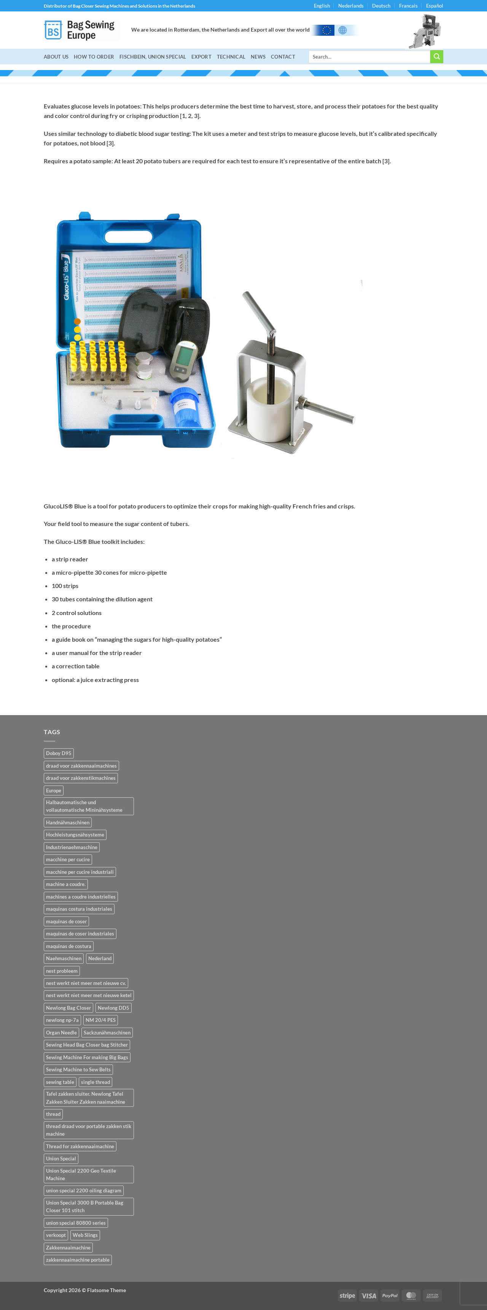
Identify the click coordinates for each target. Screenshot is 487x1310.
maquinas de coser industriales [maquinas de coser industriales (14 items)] (80, 934)
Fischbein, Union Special (152, 57)
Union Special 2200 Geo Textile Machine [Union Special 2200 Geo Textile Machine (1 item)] (81, 1174)
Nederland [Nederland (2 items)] (99, 958)
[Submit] (436, 56)
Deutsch (381, 6)
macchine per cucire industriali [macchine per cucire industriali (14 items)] (80, 872)
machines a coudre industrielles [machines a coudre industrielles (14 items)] (81, 897)
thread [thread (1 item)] (53, 1114)
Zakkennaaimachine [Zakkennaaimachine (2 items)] (68, 1248)
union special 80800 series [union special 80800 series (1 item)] (76, 1223)
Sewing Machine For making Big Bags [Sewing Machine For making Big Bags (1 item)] (87, 1057)
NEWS (258, 57)
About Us (56, 57)
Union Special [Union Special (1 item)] (61, 1158)
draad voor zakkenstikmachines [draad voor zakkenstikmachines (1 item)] (81, 778)
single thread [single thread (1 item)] (95, 1082)
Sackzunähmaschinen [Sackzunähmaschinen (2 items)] (107, 1033)
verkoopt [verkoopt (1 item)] (56, 1235)
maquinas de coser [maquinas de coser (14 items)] (66, 921)
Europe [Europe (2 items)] (53, 790)
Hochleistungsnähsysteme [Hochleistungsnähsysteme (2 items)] (75, 835)
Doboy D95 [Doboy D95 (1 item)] (59, 753)
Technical (231, 57)
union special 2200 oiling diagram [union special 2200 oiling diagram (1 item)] (83, 1190)
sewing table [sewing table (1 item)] (60, 1082)
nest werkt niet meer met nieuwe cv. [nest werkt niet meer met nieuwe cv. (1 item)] (86, 983)
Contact (283, 57)
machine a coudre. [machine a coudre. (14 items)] (66, 884)
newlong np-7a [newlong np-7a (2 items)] (62, 1020)
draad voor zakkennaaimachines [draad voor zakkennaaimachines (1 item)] (81, 766)
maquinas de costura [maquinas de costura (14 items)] (68, 946)
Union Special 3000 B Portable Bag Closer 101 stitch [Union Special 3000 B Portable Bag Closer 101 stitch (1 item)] (84, 1206)
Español (434, 6)
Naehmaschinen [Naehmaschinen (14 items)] (63, 958)
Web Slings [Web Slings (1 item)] (85, 1235)
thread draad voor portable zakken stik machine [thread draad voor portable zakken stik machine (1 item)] (88, 1130)
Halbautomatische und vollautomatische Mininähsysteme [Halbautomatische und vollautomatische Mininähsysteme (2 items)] (84, 806)
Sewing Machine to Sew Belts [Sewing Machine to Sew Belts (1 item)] (78, 1069)
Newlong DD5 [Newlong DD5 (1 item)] (113, 1008)
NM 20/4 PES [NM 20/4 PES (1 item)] (101, 1020)
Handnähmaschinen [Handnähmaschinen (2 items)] (67, 822)
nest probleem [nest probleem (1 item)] (62, 971)
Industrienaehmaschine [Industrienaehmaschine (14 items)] (71, 847)
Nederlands (351, 6)
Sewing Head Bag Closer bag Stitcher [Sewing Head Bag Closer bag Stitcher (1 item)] (87, 1045)
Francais (408, 6)
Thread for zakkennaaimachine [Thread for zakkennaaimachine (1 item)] (80, 1146)
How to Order (94, 57)
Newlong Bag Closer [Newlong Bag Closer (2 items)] (68, 1008)
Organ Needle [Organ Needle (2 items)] (61, 1033)
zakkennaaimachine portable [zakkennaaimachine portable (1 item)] (78, 1260)
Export (201, 57)
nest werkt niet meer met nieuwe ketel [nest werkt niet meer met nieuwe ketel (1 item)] (89, 995)
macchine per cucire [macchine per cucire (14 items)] (68, 859)
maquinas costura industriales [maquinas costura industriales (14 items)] (79, 909)
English (322, 6)
